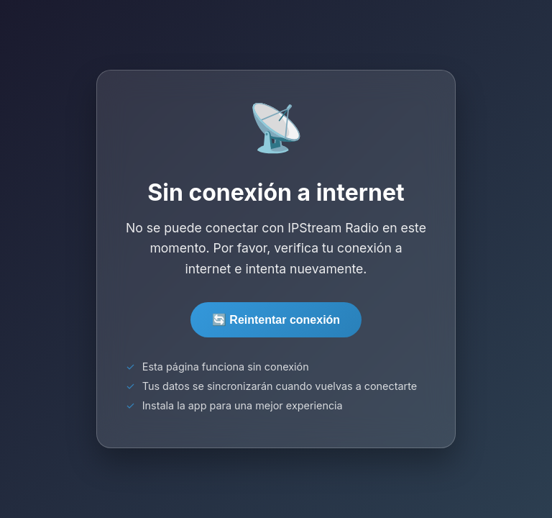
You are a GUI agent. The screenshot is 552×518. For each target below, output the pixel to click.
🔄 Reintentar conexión (276, 320)
